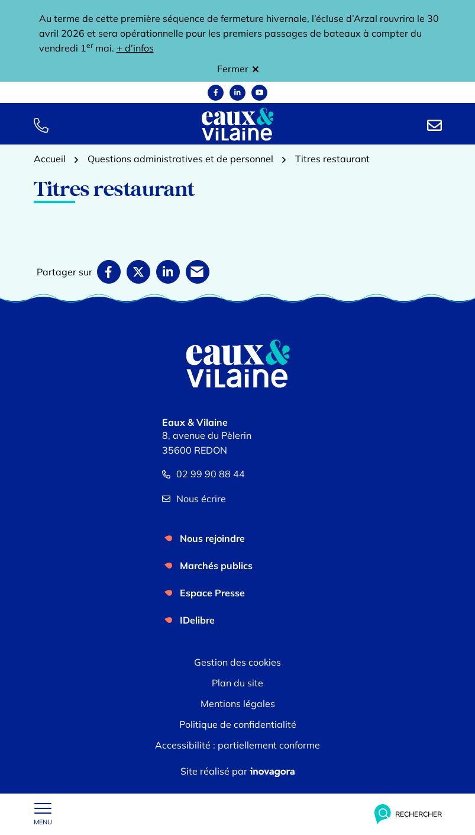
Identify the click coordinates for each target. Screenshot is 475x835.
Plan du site (237, 683)
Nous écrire (194, 499)
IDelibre (197, 620)
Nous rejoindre (212, 538)
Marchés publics (216, 565)
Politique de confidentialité (237, 724)
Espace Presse (212, 593)
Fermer (237, 69)
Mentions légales (238, 703)
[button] (41, 124)
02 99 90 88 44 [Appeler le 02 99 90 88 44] (203, 474)
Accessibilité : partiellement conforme (237, 745)
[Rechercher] (408, 814)
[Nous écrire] (434, 124)
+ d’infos (135, 48)
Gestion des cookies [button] (237, 662)
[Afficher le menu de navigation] (43, 814)
